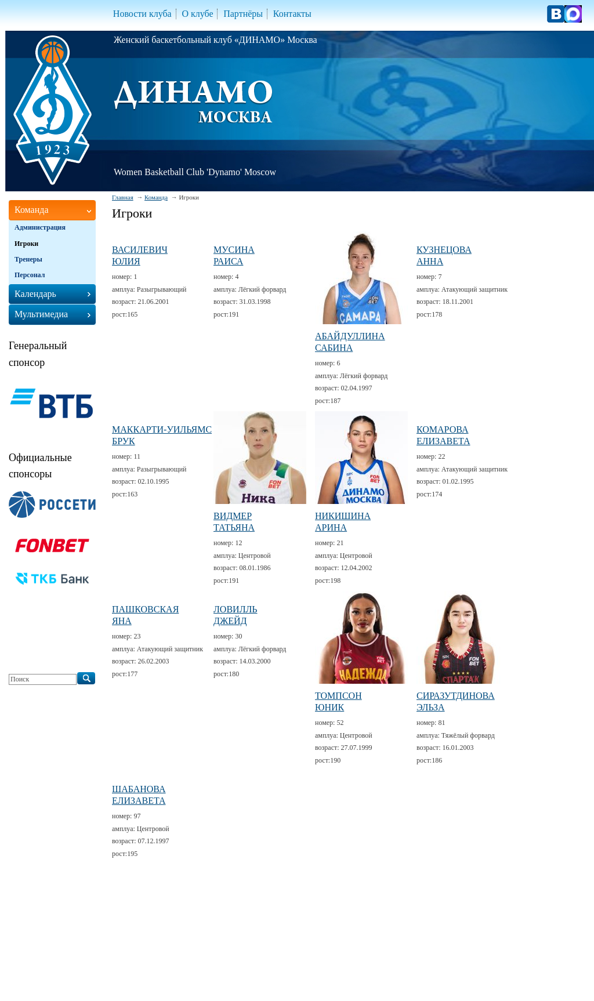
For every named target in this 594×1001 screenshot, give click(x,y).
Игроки (26, 244)
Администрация (40, 227)
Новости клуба (142, 14)
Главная (122, 197)
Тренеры (28, 259)
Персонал (30, 275)
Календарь (35, 294)
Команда (156, 197)
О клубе (197, 14)
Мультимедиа (41, 314)
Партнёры (243, 14)
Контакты (292, 14)
